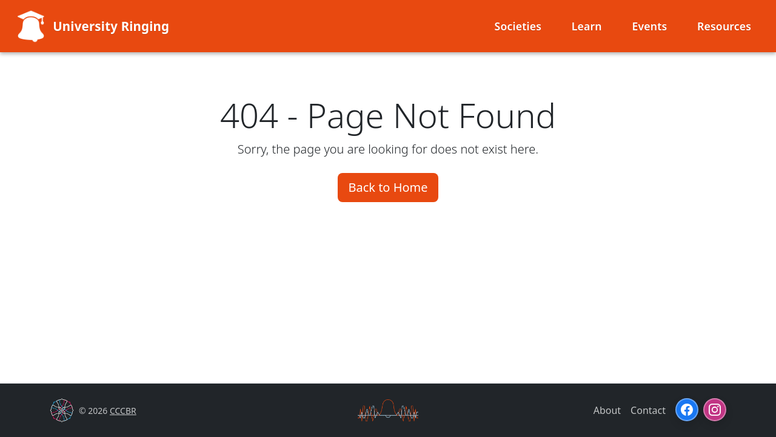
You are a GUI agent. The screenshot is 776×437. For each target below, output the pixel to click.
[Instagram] (714, 409)
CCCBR (123, 410)
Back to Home (387, 187)
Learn (587, 26)
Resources (724, 26)
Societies (518, 26)
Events (649, 26)
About (607, 410)
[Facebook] (686, 409)
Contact (648, 410)
